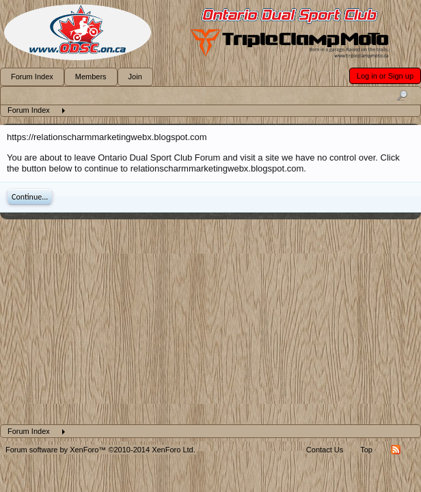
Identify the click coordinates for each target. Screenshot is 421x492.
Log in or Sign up (385, 76)
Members (91, 76)
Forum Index (32, 76)
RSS (395, 449)
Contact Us (324, 450)
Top (366, 450)
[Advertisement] (210, 322)
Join (135, 76)
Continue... (30, 197)
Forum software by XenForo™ (100, 450)
